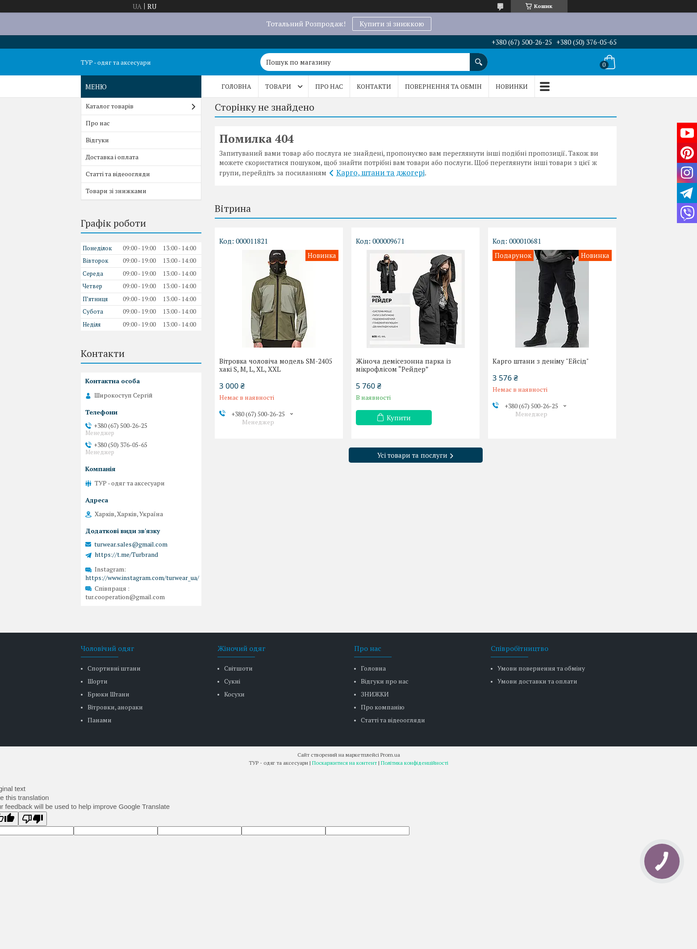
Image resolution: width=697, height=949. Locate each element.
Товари (278, 86)
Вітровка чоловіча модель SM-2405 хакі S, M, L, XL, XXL (275, 365)
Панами (100, 720)
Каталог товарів (110, 106)
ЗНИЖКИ (375, 694)
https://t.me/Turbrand (126, 555)
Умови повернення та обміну (541, 668)
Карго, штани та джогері (380, 172)
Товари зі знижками (116, 190)
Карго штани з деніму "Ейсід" (540, 361)
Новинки (512, 86)
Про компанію (383, 707)
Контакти (374, 86)
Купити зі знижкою (391, 24)
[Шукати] (479, 57)
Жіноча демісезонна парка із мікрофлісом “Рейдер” (403, 365)
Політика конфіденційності (414, 762)
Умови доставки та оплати (537, 681)
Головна (236, 86)
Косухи (234, 694)
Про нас (329, 86)
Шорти (98, 681)
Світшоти (238, 668)
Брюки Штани (108, 694)
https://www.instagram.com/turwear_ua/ (142, 577)
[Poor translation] (32, 819)
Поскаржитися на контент (344, 762)
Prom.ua (390, 754)
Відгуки (97, 140)
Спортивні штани (114, 668)
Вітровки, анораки (115, 707)
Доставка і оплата (112, 157)
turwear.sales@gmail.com (130, 544)
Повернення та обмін (443, 86)
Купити (399, 417)
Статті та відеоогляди (118, 174)
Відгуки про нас (385, 681)
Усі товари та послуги (412, 455)
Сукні (232, 681)
